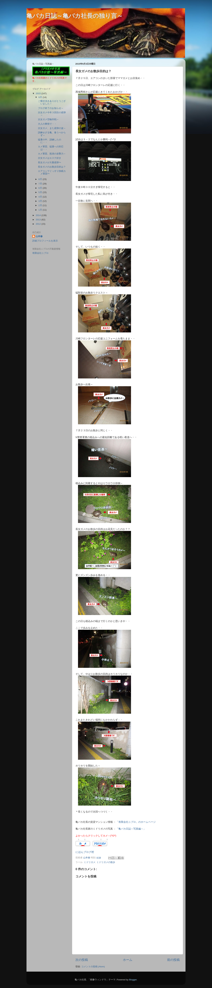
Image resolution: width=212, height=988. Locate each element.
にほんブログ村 (85, 852)
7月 (40, 183)
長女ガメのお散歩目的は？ (52, 167)
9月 (40, 97)
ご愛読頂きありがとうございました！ (52, 102)
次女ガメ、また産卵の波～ (52, 128)
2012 (38, 224)
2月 (40, 205)
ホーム (127, 960)
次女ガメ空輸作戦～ (48, 119)
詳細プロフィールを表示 (45, 241)
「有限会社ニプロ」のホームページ (136, 822)
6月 (40, 188)
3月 (40, 201)
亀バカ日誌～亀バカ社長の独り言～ (74, 15)
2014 (38, 215)
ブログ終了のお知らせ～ (50, 108)
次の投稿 (81, 960)
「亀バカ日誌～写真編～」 (131, 828)
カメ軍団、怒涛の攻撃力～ (52, 153)
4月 (40, 197)
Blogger (133, 979)
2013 (38, 219)
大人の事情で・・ (47, 124)
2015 (38, 93)
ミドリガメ (89, 862)
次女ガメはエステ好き (49, 158)
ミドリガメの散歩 (106, 862)
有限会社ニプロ (40, 253)
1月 (40, 210)
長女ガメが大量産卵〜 (49, 162)
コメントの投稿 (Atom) (93, 966)
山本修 (39, 236)
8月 (40, 179)
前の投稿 (173, 960)
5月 (40, 192)
